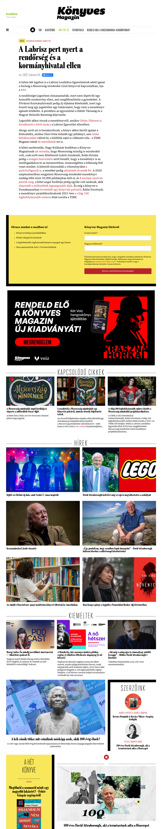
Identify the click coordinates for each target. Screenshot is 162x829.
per (49, 41)
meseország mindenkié (34, 41)
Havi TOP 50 (64, 30)
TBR (40, 30)
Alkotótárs (51, 30)
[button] (7, 30)
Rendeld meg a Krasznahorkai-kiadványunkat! (109, 30)
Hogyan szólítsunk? (93, 244)
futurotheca (78, 30)
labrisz (45, 41)
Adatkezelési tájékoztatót (106, 262)
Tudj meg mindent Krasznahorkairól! (124, 24)
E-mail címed (91, 233)
